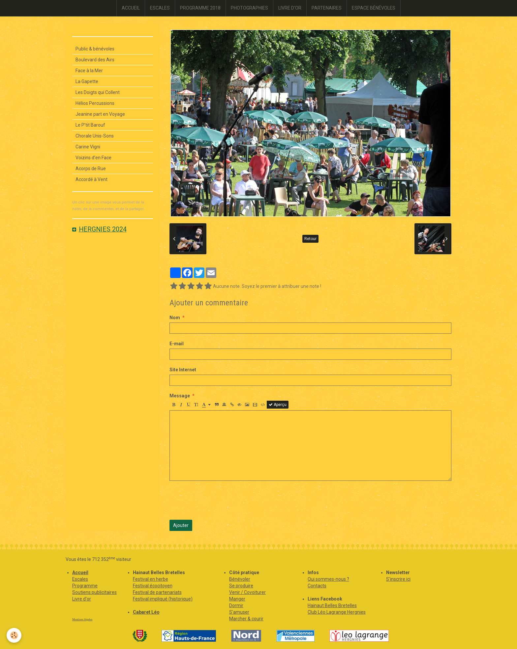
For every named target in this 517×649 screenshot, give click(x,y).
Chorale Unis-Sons (95, 136)
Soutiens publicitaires (94, 592)
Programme (85, 585)
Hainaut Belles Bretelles (332, 605)
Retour (310, 238)
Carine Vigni (88, 146)
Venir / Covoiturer (247, 592)
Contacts (317, 585)
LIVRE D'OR (289, 8)
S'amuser (239, 612)
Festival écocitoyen (152, 585)
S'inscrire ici (398, 579)
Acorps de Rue (91, 168)
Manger (237, 599)
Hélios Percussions (95, 103)
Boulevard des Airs (95, 59)
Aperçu (278, 404)
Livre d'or (81, 599)
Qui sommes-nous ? (328, 579)
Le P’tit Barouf (90, 125)
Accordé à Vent (91, 179)
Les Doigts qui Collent (98, 92)
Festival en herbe (150, 579)
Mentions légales (82, 619)
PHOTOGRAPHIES (249, 8)
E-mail (176, 343)
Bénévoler (239, 579)
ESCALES (160, 8)
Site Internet (182, 369)
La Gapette (87, 81)
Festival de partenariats (157, 592)
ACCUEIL (131, 8)
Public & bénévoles (95, 48)
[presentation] (219, 500)
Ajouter (181, 525)
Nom (174, 317)
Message (179, 395)
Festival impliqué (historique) (163, 599)
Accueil (80, 572)
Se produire (241, 585)
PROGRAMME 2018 (200, 8)
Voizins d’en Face (93, 157)
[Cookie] (14, 635)
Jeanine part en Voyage (100, 114)
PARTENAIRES (327, 8)
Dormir (236, 605)
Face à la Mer (89, 70)
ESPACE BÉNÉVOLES (373, 8)
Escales (80, 579)
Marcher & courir (246, 618)
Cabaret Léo (146, 612)
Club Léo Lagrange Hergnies (337, 612)
